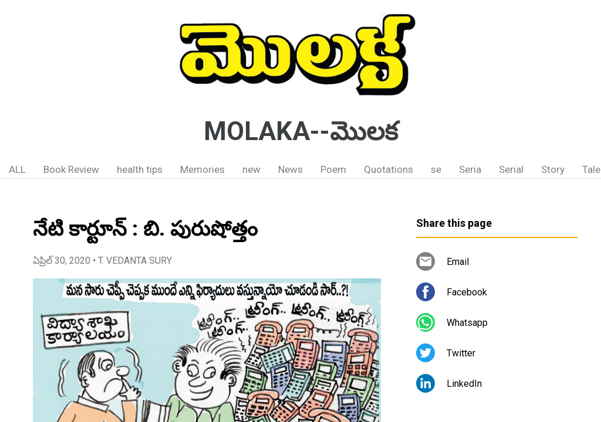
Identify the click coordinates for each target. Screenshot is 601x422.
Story (553, 169)
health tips (140, 169)
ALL (17, 169)
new (251, 169)
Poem (333, 169)
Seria (470, 169)
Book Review (71, 169)
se (436, 169)
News (290, 169)
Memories (202, 169)
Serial (511, 169)
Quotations (388, 169)
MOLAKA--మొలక (301, 131)
